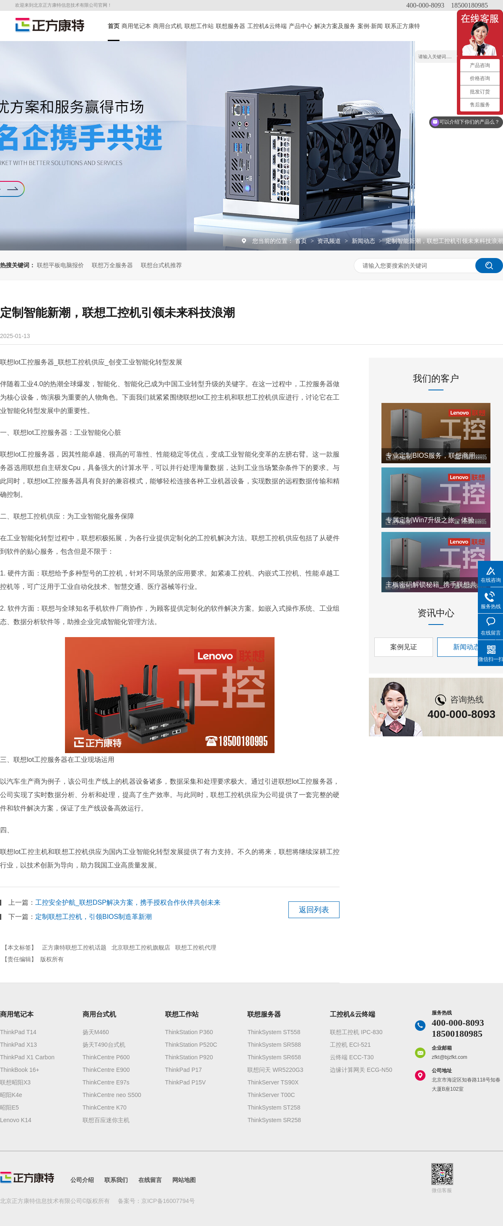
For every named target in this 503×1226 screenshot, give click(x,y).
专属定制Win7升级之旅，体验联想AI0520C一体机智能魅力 (436, 520)
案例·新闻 (370, 26)
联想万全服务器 (112, 265)
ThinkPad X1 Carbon (27, 1057)
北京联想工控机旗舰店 (140, 947)
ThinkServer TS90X (272, 1082)
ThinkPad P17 (183, 1069)
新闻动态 (364, 240)
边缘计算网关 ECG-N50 (361, 1069)
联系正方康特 (402, 26)
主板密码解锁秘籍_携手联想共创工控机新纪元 (436, 584)
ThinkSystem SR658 (274, 1057)
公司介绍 (82, 1180)
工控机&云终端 (267, 26)
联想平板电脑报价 (60, 265)
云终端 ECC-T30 (351, 1057)
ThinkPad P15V (185, 1082)
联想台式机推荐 (161, 265)
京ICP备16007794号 (168, 1201)
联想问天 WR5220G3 (275, 1069)
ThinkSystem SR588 (274, 1044)
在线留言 (150, 1180)
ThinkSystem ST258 (273, 1107)
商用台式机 (167, 26)
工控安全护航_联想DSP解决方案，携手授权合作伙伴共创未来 (127, 902)
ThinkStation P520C (191, 1044)
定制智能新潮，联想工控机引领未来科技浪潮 (444, 240)
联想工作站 (199, 26)
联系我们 (116, 1180)
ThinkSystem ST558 (273, 1032)
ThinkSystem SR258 (274, 1120)
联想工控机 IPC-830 (356, 1032)
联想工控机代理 (195, 947)
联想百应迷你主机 (106, 1120)
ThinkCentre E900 (106, 1069)
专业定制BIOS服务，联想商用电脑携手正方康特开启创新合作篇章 (436, 455)
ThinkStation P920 (189, 1057)
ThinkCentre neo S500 (112, 1095)
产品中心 (300, 26)
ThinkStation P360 (189, 1032)
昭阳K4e (11, 1095)
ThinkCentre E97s (106, 1082)
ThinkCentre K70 (105, 1107)
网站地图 (184, 1180)
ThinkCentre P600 (106, 1057)
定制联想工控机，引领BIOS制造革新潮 (93, 916)
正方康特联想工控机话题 (74, 947)
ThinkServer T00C (271, 1095)
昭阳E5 (9, 1107)
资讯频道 (329, 240)
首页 (113, 26)
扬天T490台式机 (104, 1044)
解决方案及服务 (334, 26)
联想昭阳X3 (15, 1082)
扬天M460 (96, 1032)
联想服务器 (230, 26)
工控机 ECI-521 (350, 1044)
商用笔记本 (136, 26)
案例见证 (403, 646)
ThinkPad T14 (18, 1032)
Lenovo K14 (15, 1120)
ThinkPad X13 (18, 1044)
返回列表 (314, 910)
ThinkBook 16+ (19, 1069)
